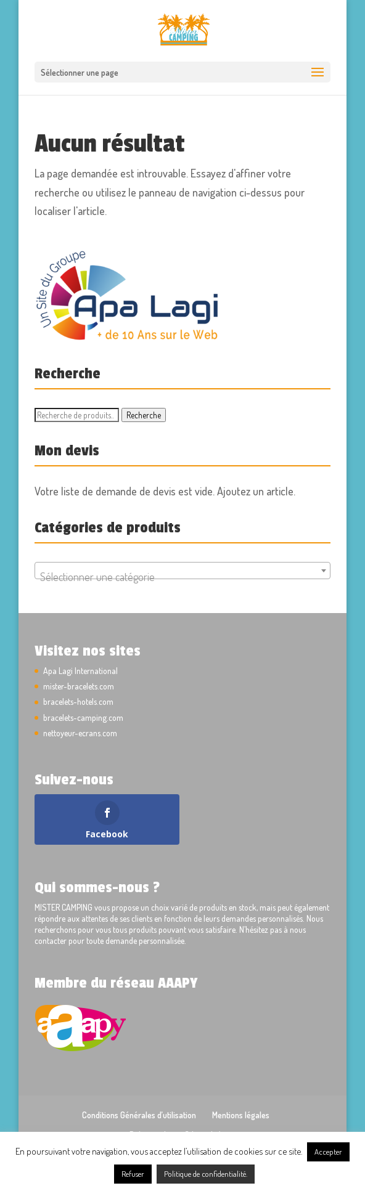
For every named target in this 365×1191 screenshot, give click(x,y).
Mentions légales (240, 1115)
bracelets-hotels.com (78, 701)
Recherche (143, 415)
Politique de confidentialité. (205, 1174)
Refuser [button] (132, 1174)
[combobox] (182, 570)
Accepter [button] (328, 1151)
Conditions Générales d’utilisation (139, 1115)
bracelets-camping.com (83, 717)
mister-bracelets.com (78, 686)
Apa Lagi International (80, 670)
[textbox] (182, 577)
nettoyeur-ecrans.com (80, 733)
